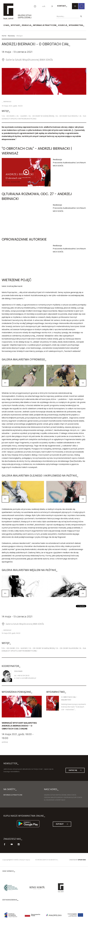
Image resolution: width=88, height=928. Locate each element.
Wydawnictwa (76, 25)
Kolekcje (62, 25)
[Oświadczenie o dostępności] (35, 6)
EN (75, 6)
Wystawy (15, 25)
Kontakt (61, 6)
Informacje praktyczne (44, 25)
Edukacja (26, 25)
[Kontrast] (52, 6)
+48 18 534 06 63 (23, 676)
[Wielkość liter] (44, 6)
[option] (44, 81)
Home (4, 36)
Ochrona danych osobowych (46, 860)
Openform (82, 860)
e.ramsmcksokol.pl (28, 678)
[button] (5, 382)
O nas (6, 25)
